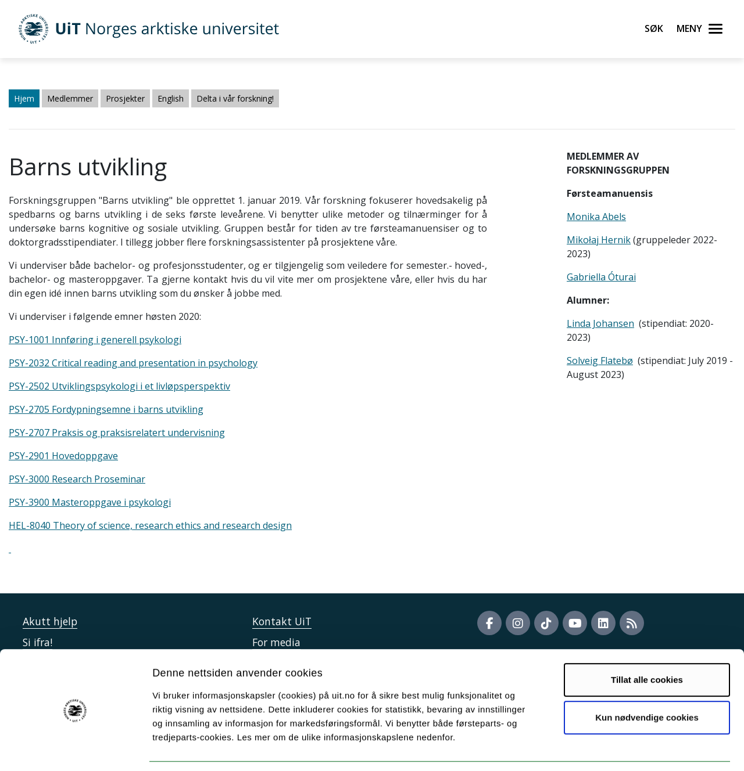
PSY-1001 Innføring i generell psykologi (95, 339)
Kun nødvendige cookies (647, 681)
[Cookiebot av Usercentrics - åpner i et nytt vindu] (75, 748)
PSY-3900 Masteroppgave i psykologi (90, 502)
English (171, 98)
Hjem (24, 98)
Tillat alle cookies (647, 643)
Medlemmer (70, 98)
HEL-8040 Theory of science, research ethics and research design (150, 525)
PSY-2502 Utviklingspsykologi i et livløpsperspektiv (119, 386)
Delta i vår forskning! (235, 98)
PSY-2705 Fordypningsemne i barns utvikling (106, 409)
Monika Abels (596, 216)
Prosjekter (125, 98)
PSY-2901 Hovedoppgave (63, 455)
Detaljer (619, 748)
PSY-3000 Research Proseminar (77, 479)
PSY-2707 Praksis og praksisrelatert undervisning (117, 432)
